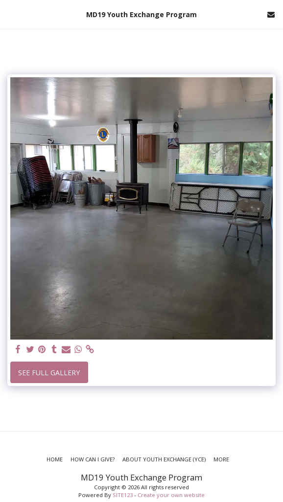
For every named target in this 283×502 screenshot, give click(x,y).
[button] (10, 14)
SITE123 (123, 495)
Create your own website (171, 495)
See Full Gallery (49, 372)
